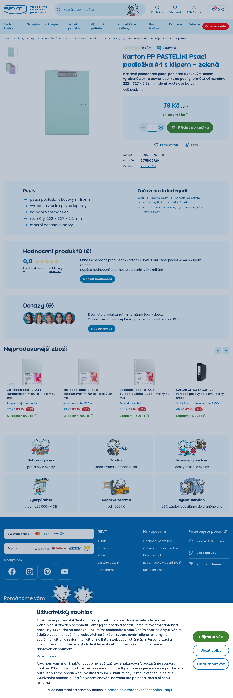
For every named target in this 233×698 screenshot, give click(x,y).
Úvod (7, 38)
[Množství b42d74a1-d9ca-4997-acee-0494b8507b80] (152, 128)
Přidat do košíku (190, 127)
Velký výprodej (216, 26)
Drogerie (175, 24)
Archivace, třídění (85, 38)
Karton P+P (148, 167)
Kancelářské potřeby (127, 26)
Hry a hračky (154, 26)
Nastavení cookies (116, 637)
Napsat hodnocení (97, 279)
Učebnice (193, 24)
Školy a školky (9, 26)
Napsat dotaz (101, 329)
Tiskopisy (33, 24)
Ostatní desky (111, 38)
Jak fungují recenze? (56, 270)
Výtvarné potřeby (97, 26)
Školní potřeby (74, 26)
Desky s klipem (152, 212)
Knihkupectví (54, 24)
